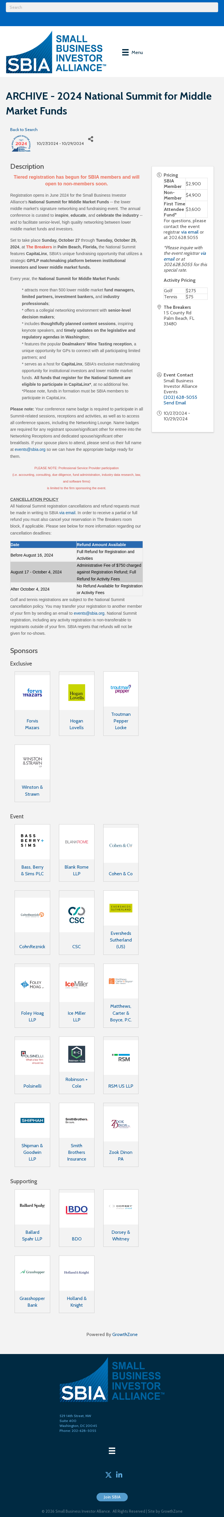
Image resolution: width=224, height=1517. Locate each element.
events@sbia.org (30, 449)
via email (67, 512)
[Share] (90, 139)
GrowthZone (125, 1334)
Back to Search (24, 129)
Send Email (175, 403)
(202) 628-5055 (180, 397)
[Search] (112, 7)
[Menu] (132, 52)
